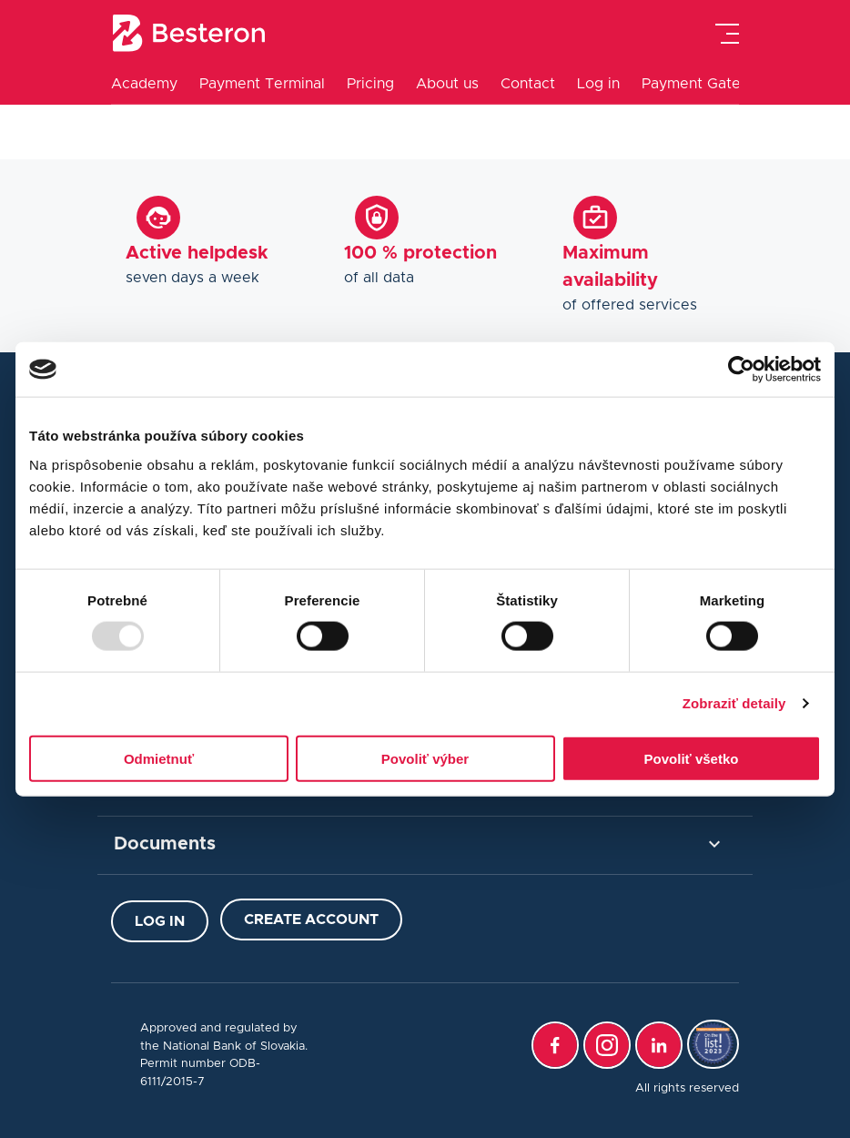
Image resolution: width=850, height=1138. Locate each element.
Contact (528, 83)
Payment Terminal (262, 83)
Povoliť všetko (691, 758)
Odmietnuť (159, 758)
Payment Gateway (705, 83)
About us (447, 83)
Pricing (370, 83)
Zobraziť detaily (734, 703)
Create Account (311, 919)
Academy (144, 83)
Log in (598, 83)
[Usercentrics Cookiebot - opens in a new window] (741, 369)
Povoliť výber (425, 758)
